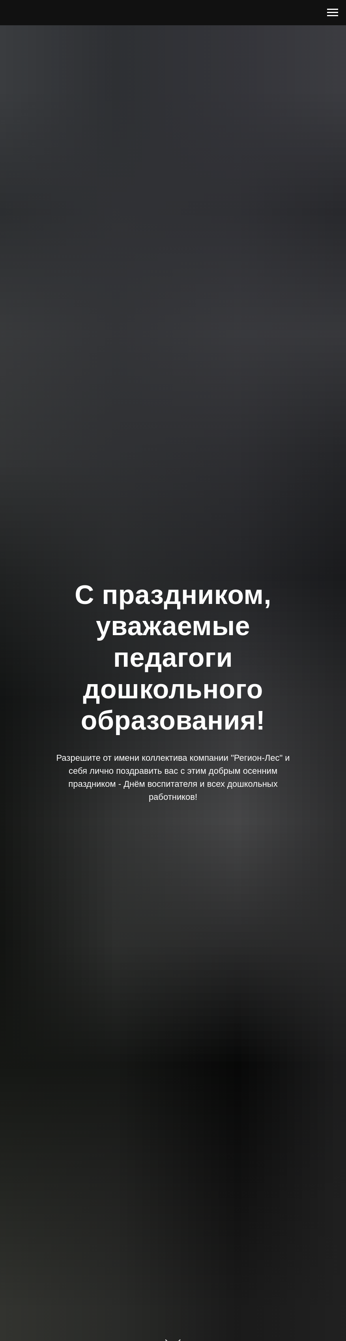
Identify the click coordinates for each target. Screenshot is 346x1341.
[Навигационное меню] (332, 13)
